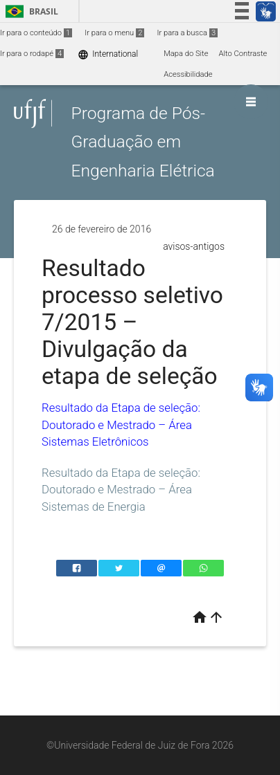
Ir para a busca (187, 32)
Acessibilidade (188, 74)
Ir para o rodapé (32, 53)
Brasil (29, 11)
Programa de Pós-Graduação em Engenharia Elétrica (142, 142)
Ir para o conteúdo (36, 32)
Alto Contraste (243, 53)
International (108, 54)
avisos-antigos (194, 246)
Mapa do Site (186, 53)
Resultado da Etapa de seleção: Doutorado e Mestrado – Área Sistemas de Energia (121, 489)
